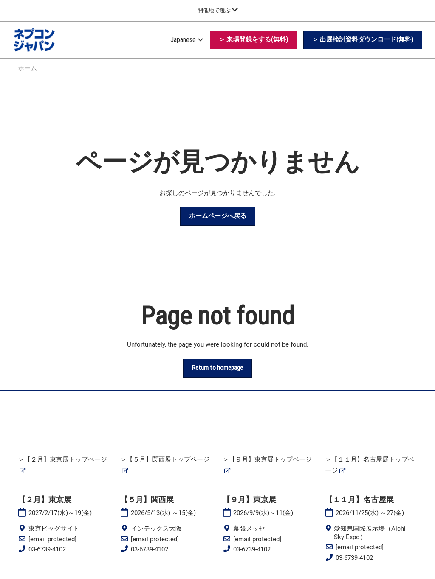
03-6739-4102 (47, 549)
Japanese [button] (186, 40)
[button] (253, 40)
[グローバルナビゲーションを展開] (218, 10)
